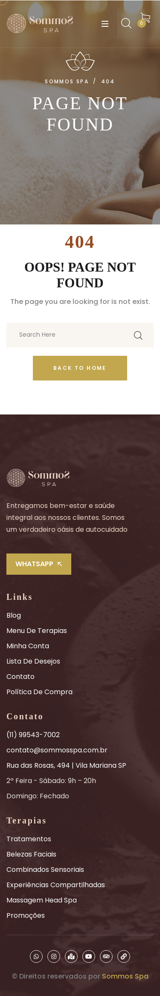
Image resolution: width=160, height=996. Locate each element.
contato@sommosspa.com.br (57, 750)
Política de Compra (39, 692)
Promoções (25, 915)
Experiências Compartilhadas (55, 885)
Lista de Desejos (33, 661)
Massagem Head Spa (41, 900)
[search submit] (138, 335)
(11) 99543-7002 (33, 735)
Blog (13, 615)
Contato (20, 676)
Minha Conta (27, 646)
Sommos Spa (125, 976)
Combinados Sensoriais (45, 869)
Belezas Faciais (31, 854)
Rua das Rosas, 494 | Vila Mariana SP (66, 765)
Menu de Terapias (36, 631)
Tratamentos (28, 839)
